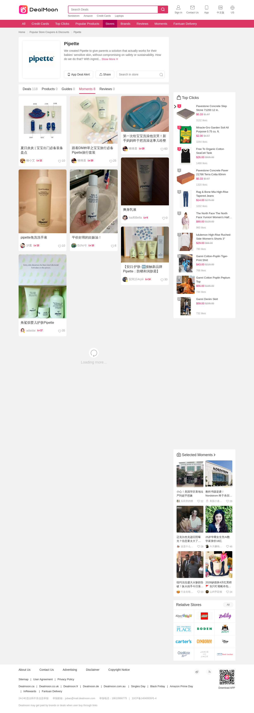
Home (22, 32)
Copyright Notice (119, 669)
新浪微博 (197, 672)
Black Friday (157, 686)
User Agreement (43, 679)
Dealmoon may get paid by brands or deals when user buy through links (58, 705)
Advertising (70, 669)
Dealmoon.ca (26, 686)
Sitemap (23, 679)
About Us (25, 669)
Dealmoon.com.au (115, 686)
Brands (126, 23)
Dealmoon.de (91, 686)
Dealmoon (38, 8)
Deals (30, 89)
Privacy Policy (65, 679)
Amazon (88, 15)
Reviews (142, 23)
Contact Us (46, 669)
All (23, 23)
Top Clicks (62, 23)
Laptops (119, 15)
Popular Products (87, 23)
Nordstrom (74, 15)
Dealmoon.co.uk (49, 686)
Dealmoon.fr (70, 686)
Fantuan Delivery (185, 23)
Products (50, 89)
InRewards (29, 691)
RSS (209, 672)
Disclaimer (92, 669)
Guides (68, 89)
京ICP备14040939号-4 (144, 698)
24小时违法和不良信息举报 (34, 698)
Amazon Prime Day (181, 686)
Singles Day (138, 686)
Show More (110, 59)
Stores (110, 23)
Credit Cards (104, 15)
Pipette (77, 32)
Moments (160, 23)
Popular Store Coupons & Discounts (49, 32)
